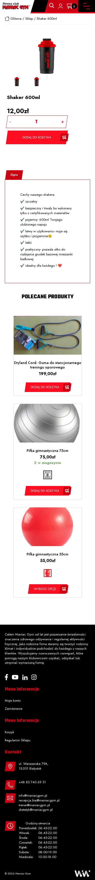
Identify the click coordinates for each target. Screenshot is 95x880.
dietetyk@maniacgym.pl (36, 809)
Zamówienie (13, 708)
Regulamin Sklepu (17, 740)
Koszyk (9, 732)
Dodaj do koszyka (37, 137)
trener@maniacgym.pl (34, 805)
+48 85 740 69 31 (32, 782)
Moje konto (13, 700)
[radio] (47, 475)
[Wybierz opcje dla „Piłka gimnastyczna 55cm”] (47, 589)
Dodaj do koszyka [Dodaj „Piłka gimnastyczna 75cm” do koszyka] (45, 490)
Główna (16, 18)
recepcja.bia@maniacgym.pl (39, 800)
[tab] (14, 175)
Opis (14, 175)
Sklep (29, 18)
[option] (17, 81)
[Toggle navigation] (86, 6)
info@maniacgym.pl (33, 795)
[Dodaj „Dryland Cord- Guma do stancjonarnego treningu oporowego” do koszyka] (47, 387)
